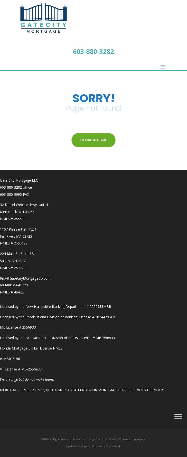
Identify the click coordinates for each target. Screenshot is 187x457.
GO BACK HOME (93, 140)
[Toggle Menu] (178, 416)
